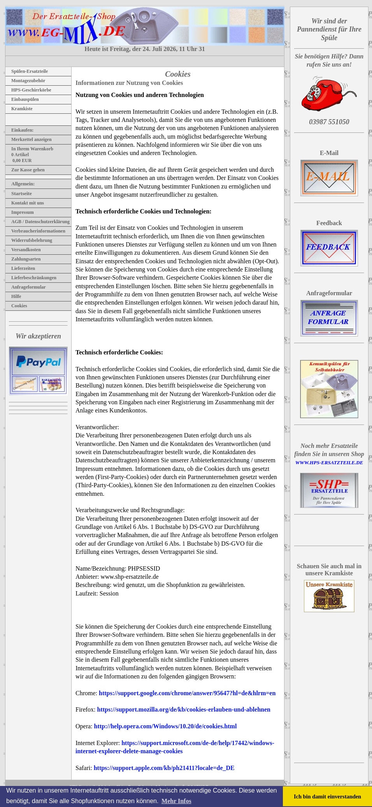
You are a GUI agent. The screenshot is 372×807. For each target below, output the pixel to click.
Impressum (19, 212)
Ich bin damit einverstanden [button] (327, 796)
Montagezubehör (25, 80)
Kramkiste (19, 108)
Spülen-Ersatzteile (26, 71)
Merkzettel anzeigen (28, 139)
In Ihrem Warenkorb (29, 149)
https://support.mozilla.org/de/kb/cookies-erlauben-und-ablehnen (183, 709)
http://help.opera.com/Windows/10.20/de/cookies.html (165, 726)
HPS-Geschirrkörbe (28, 90)
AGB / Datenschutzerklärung (37, 221)
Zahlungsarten (22, 259)
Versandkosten (23, 249)
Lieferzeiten (20, 268)
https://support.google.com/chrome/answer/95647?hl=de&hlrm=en (187, 693)
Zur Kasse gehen (25, 170)
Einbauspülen (22, 99)
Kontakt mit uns (24, 203)
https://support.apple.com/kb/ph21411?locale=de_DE (164, 768)
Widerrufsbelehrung (28, 240)
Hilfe (13, 296)
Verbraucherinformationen (35, 231)
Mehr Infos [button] (176, 801)
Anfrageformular (25, 287)
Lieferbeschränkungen (30, 277)
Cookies (16, 305)
